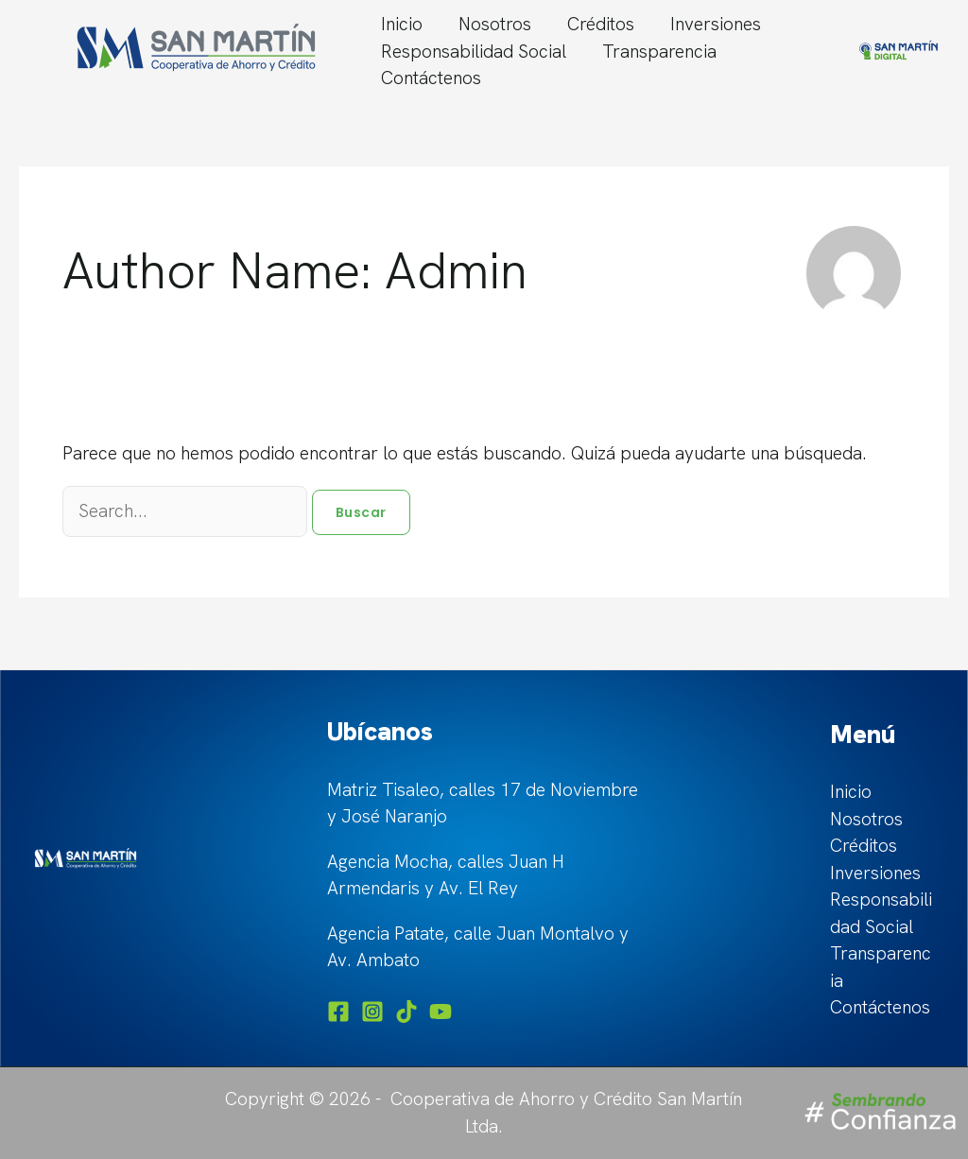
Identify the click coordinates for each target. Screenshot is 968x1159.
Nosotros (494, 24)
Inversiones (715, 24)
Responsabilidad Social (473, 51)
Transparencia (659, 51)
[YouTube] (440, 1011)
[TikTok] (406, 1011)
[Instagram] (372, 1011)
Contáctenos (431, 78)
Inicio (402, 24)
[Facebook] (338, 1011)
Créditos (600, 24)
